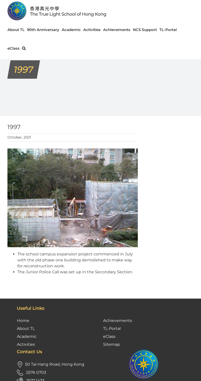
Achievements (117, 320)
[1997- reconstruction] (72, 197)
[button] (24, 48)
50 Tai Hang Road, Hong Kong (54, 364)
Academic (27, 336)
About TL (26, 328)
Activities (26, 344)
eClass (109, 336)
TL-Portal (112, 328)
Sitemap (111, 344)
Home (23, 320)
